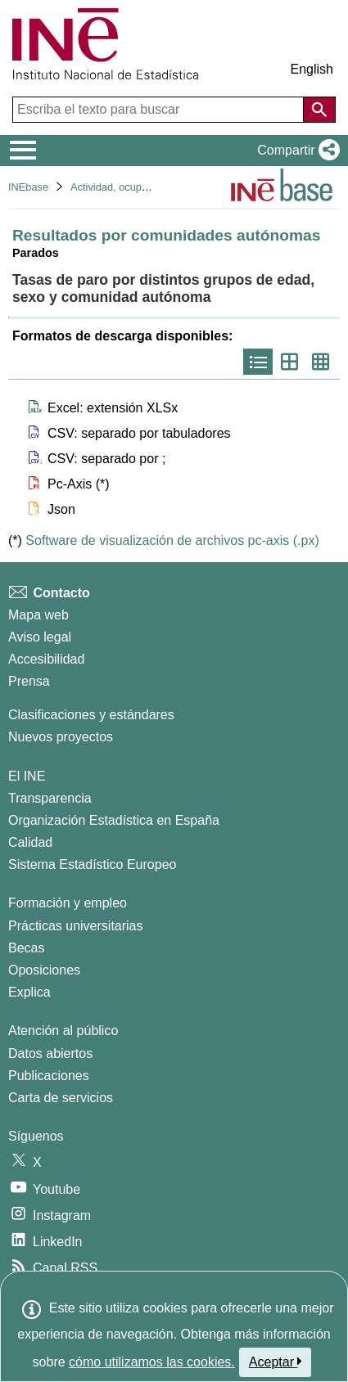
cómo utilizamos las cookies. (152, 1362)
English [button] (312, 69)
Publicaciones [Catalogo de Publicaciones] (48, 1076)
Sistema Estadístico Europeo (92, 864)
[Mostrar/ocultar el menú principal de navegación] (23, 150)
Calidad (30, 842)
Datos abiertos (50, 1053)
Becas (26, 948)
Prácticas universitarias (75, 926)
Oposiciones (44, 970)
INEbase (28, 187)
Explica (29, 992)
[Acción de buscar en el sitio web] (319, 110)
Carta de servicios (60, 1098)
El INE (26, 776)
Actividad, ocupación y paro (134, 187)
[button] (295, 150)
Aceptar (275, 1361)
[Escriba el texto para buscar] (159, 110)
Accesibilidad (46, 659)
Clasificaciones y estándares (91, 715)
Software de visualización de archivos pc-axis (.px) (172, 540)
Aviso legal (39, 637)
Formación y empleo (67, 903)
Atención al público (63, 1031)
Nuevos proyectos (60, 737)
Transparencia (50, 798)
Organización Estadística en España (113, 820)
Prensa (29, 681)
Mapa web (38, 615)
